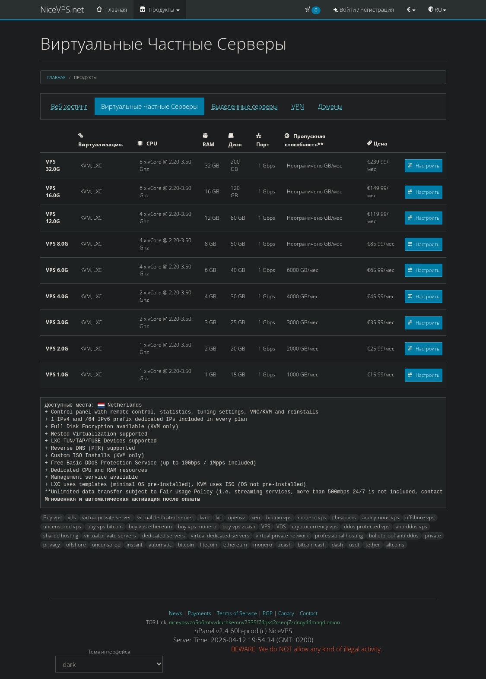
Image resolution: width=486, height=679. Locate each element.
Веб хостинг (69, 106)
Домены (330, 106)
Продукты (160, 9)
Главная (112, 9)
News (175, 613)
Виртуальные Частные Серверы (149, 106)
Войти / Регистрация (364, 9)
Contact (309, 613)
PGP (268, 613)
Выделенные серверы (245, 106)
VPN (298, 106)
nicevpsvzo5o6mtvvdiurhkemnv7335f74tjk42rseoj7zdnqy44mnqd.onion (254, 622)
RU (437, 9)
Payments (199, 613)
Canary (286, 613)
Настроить (423, 165)
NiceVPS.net (62, 9)
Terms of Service (237, 613)
